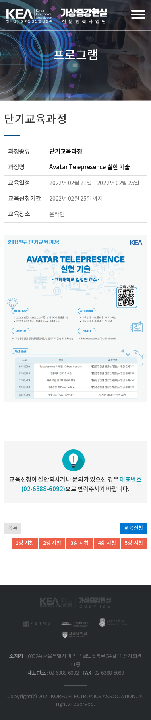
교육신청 (133, 528)
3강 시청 (79, 543)
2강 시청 (52, 543)
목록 (12, 528)
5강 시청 (134, 543)
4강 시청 (107, 543)
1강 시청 (25, 543)
